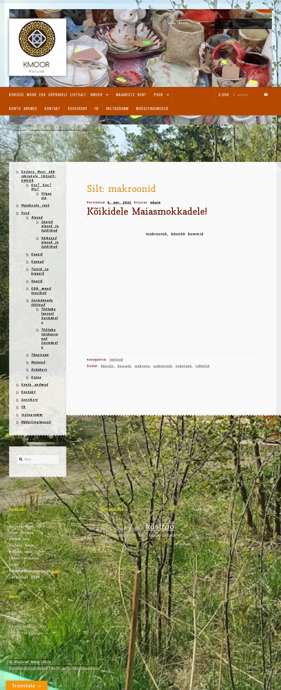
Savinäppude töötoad (42, 303)
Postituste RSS (22, 619)
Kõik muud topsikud (41, 291)
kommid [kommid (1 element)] (136, 528)
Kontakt (52, 108)
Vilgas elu (46, 196)
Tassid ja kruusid (40, 271)
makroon (142, 366)
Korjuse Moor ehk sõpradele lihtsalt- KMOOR (55, 94)
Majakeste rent (131, 94)
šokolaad (184, 366)
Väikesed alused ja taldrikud (50, 243)
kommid (124, 366)
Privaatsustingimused (28, 668)
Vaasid (37, 281)
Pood (158, 94)
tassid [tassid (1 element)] (154, 535)
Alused (37, 217)
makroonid (162, 366)
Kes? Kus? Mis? (41, 187)
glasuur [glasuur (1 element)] (120, 528)
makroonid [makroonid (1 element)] (127, 535)
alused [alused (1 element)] (106, 528)
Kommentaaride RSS (28, 626)
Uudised (116, 359)
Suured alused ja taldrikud (50, 227)
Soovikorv (77, 108)
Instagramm (117, 108)
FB (199, 23)
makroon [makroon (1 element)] (107, 535)
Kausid (37, 254)
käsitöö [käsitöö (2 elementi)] (160, 526)
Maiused (38, 362)
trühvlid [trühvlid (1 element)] (169, 535)
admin (155, 202)
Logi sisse (18, 613)
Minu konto (178, 23)
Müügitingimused (152, 108)
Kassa (36, 377)
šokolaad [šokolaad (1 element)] (108, 541)
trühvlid (202, 366)
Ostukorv (39, 369)
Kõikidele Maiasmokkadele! (147, 211)
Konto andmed (23, 108)
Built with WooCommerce (74, 668)
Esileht (21, 132)
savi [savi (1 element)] (142, 535)
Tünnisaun (40, 355)
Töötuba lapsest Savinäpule (49, 316)
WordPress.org (21, 632)
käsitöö (107, 366)
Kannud (37, 261)
